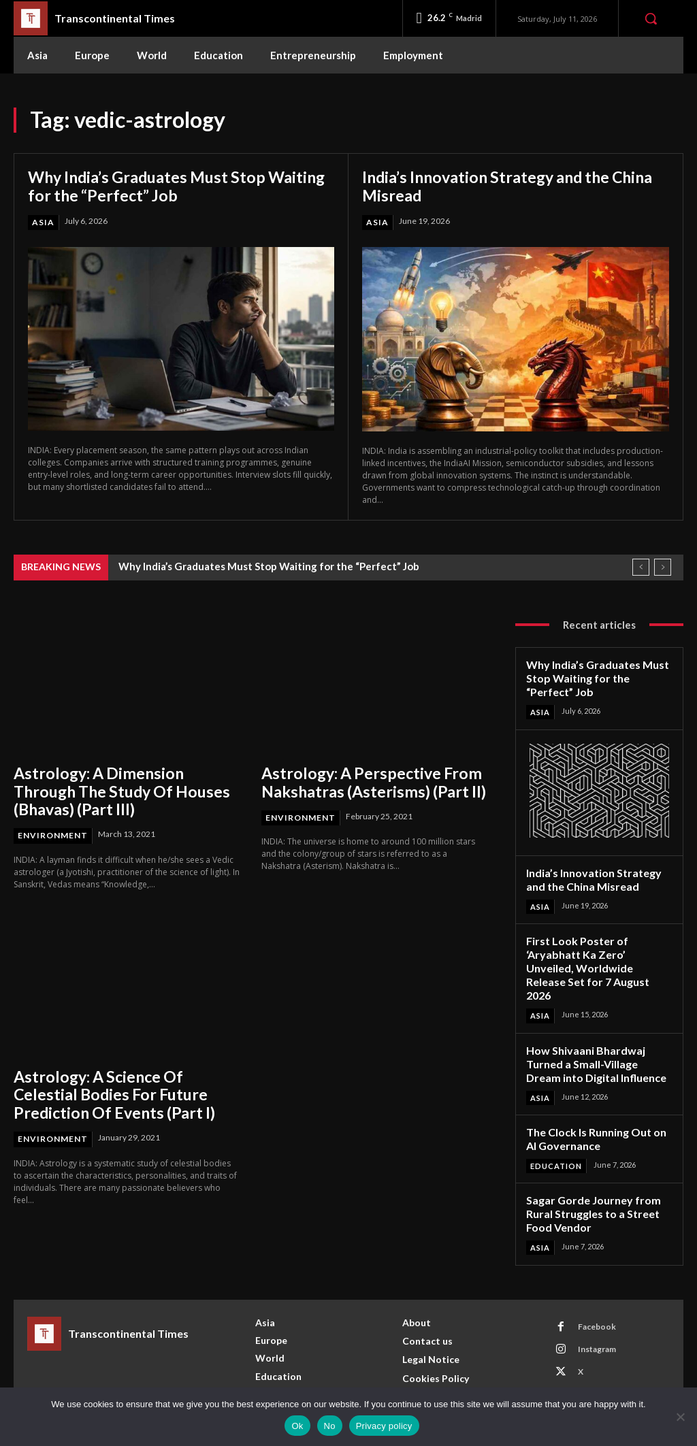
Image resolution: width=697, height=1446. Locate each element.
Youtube (593, 1366)
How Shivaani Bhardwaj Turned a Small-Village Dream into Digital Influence (596, 1041)
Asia (43, 222)
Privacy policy (384, 1426)
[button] (650, 18)
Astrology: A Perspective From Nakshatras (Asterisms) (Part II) (367, 781)
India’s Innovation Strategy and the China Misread (513, 186)
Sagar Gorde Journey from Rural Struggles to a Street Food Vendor (589, 1187)
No (330, 1426)
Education (556, 1140)
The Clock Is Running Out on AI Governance (593, 1114)
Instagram (596, 1321)
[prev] (640, 567)
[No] (680, 1417)
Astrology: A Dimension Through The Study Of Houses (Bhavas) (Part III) (124, 790)
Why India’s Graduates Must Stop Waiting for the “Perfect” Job (151, 186)
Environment (53, 833)
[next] (662, 567)
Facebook (596, 1299)
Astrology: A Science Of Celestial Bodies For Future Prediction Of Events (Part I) (126, 1091)
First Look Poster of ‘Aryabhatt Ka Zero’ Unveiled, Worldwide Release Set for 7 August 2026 (596, 955)
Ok (297, 1426)
